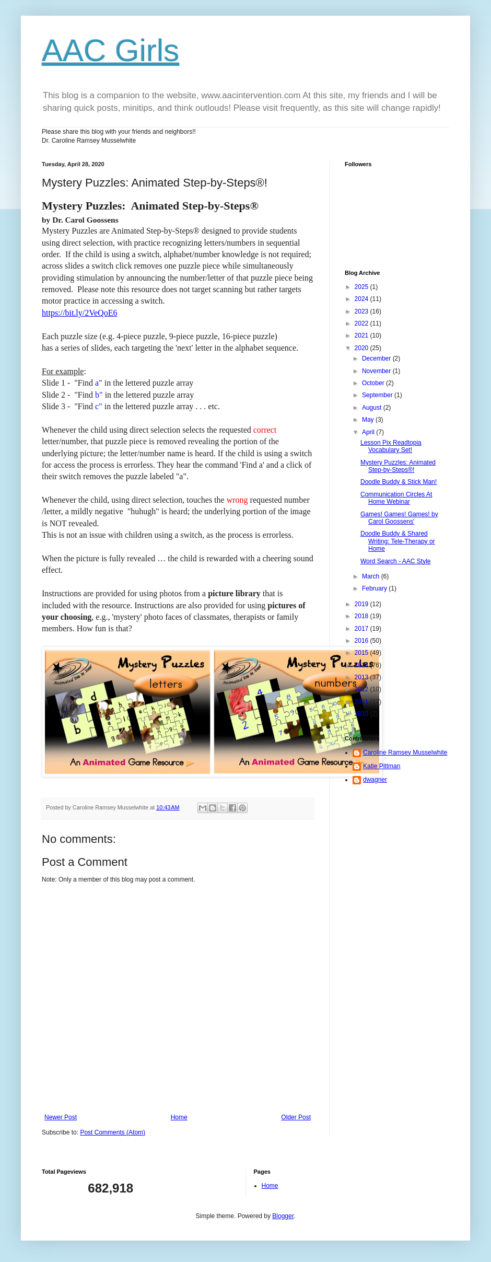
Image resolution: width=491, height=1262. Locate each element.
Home (179, 1117)
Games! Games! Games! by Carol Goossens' (399, 518)
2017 (362, 628)
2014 (362, 665)
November (377, 371)
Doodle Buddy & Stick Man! (398, 481)
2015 (362, 652)
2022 (362, 323)
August (372, 407)
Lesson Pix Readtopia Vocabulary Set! (391, 446)
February (375, 588)
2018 (362, 616)
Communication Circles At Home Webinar (396, 498)
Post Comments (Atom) (112, 1132)
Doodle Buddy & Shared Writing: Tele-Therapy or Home (397, 541)
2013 (362, 677)
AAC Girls (110, 50)
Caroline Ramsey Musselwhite (405, 752)
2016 (362, 640)
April (369, 432)
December (377, 358)
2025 (362, 287)
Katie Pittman (381, 766)
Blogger (283, 1216)
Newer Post (60, 1117)
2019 (362, 604)
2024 (362, 299)
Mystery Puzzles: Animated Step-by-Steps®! (398, 466)
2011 (362, 701)
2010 (362, 713)
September (378, 395)
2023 (362, 311)
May (369, 419)
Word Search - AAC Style (395, 561)
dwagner (375, 779)
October (374, 383)
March (371, 576)
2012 (362, 689)
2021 (362, 335)
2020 (362, 348)
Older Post (296, 1117)
